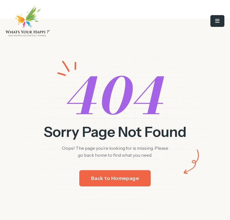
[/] (60, 21)
